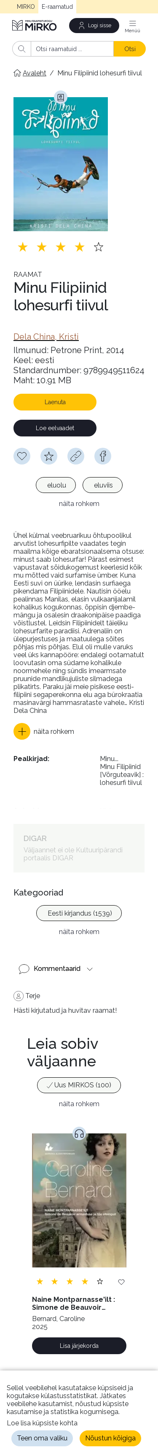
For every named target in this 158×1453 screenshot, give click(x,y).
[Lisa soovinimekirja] (121, 1281)
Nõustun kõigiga (110, 1438)
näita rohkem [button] (79, 504)
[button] (43, 731)
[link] (46, 336)
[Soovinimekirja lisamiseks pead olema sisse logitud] (21, 456)
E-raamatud (57, 6)
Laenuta (55, 402)
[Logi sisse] (94, 25)
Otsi (130, 48)
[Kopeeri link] (75, 456)
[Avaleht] (35, 25)
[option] (56, 485)
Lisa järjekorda (79, 1345)
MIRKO (26, 6)
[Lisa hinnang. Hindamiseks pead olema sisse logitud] (60, 246)
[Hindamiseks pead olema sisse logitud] (48, 456)
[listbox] (79, 486)
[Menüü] (133, 25)
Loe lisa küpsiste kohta (42, 1423)
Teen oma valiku (42, 1438)
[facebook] (102, 456)
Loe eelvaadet (55, 428)
